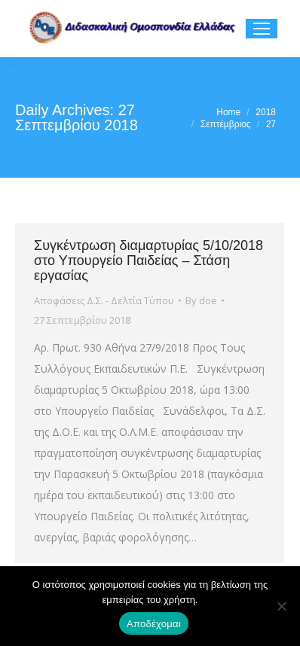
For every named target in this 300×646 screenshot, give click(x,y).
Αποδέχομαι (154, 623)
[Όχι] (281, 606)
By (201, 300)
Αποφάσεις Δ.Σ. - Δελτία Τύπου (104, 300)
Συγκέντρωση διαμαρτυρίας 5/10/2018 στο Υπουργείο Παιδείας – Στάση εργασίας (148, 260)
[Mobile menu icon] (261, 28)
